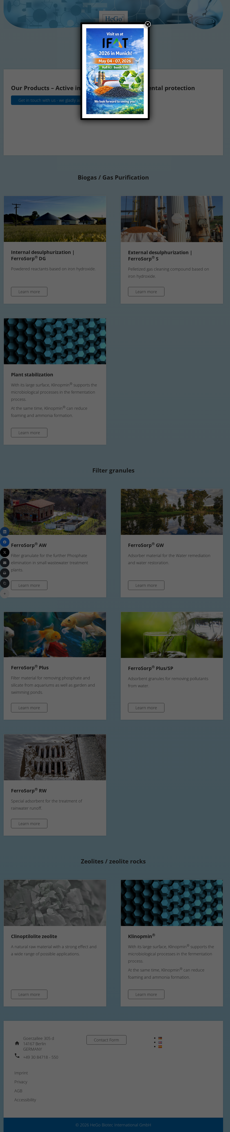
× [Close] (147, 24)
